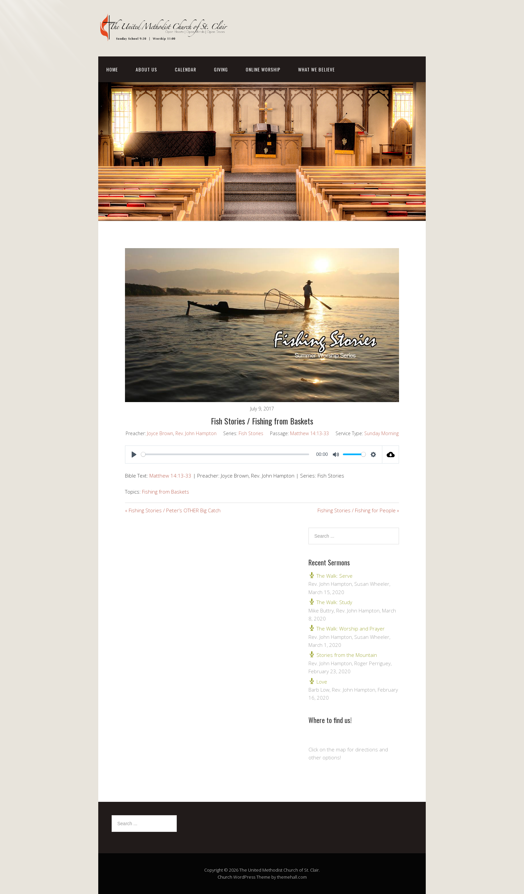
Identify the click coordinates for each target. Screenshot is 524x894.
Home (112, 69)
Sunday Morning (381, 433)
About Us (146, 69)
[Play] (134, 454)
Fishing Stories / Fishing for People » (358, 510)
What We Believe (316, 69)
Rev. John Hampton (196, 433)
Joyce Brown (160, 433)
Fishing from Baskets (165, 491)
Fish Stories (251, 433)
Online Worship (263, 69)
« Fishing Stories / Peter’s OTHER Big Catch (173, 510)
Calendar (185, 69)
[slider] (225, 454)
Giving (221, 69)
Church (225, 877)
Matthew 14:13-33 (309, 433)
